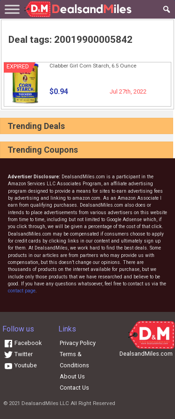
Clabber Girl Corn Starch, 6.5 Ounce (92, 65)
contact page (21, 291)
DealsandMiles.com (146, 353)
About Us (72, 376)
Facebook (23, 342)
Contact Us (74, 387)
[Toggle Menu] (12, 9)
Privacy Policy (78, 342)
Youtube (20, 365)
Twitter (18, 354)
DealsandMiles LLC (45, 403)
